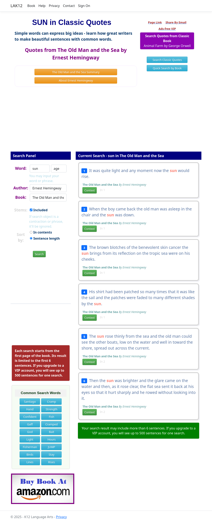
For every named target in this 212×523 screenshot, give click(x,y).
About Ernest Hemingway (76, 80)
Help (42, 5)
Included (39, 210)
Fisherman (30, 447)
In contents (41, 232)
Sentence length (45, 238)
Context (89, 190)
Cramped (51, 424)
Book (31, 5)
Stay (51, 454)
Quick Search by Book (167, 68)
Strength (51, 409)
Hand (30, 409)
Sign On (84, 5)
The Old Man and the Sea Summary (76, 72)
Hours (51, 439)
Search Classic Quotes (167, 60)
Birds (30, 454)
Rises (51, 462)
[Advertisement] (106, 122)
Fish (51, 417)
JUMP (51, 447)
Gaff (30, 424)
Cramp (51, 401)
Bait (51, 432)
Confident (30, 417)
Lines (29, 462)
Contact (69, 5)
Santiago (30, 401)
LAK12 (17, 5)
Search (39, 254)
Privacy (54, 5)
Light (30, 439)
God (30, 432)
